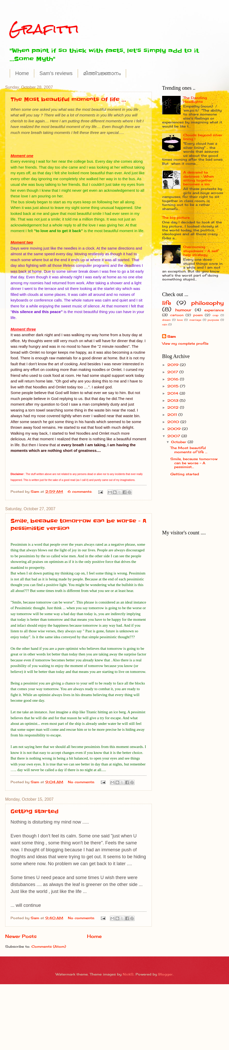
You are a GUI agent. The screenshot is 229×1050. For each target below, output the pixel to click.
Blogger (165, 974)
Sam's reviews (55, 73)
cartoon (176, 315)
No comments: (82, 782)
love (180, 319)
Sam (171, 336)
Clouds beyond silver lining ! (202, 137)
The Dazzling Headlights (195, 100)
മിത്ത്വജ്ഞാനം (102, 73)
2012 (173, 407)
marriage (195, 319)
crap (215, 315)
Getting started (34, 811)
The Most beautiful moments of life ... (68, 99)
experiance (214, 310)
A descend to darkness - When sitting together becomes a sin (198, 178)
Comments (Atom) (48, 946)
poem (198, 315)
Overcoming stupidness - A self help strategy (200, 251)
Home (22, 73)
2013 (173, 400)
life (166, 303)
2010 (173, 422)
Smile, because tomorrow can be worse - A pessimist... (193, 463)
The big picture (176, 217)
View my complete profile (185, 343)
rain (164, 324)
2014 (173, 393)
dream (166, 319)
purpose (213, 319)
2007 (174, 436)
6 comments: (80, 491)
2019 (173, 365)
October (179, 442)
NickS (128, 974)
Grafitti (44, 29)
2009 (174, 429)
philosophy (207, 303)
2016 (173, 379)
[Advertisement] (178, 505)
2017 (173, 372)
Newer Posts (21, 936)
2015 (173, 386)
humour (183, 309)
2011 (172, 415)
